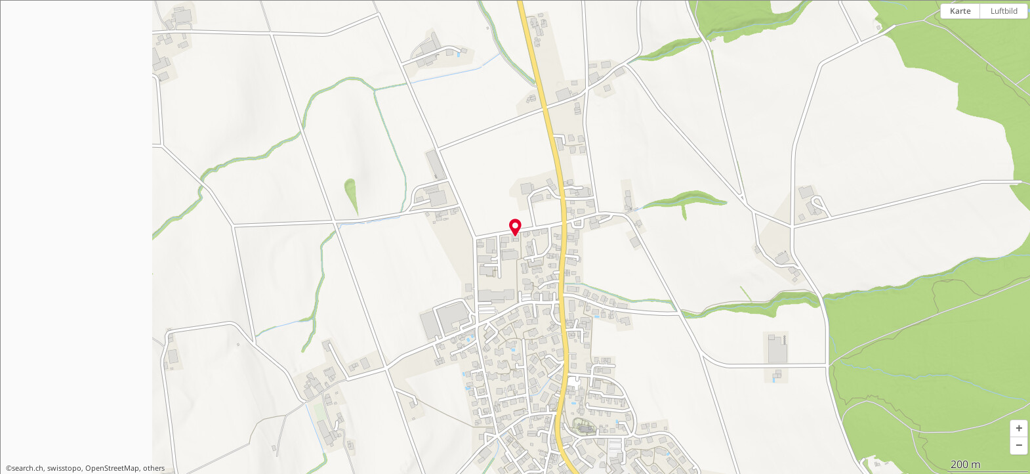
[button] (1018, 428)
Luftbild (1004, 10)
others (154, 468)
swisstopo (64, 468)
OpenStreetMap (112, 468)
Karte (960, 10)
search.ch (27, 468)
